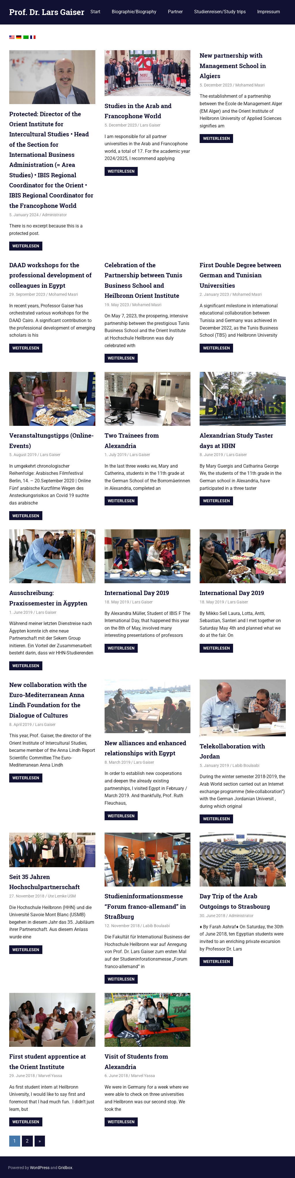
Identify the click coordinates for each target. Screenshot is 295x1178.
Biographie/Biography (134, 11)
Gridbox (65, 1166)
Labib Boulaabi (245, 764)
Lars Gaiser (150, 125)
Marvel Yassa (50, 1074)
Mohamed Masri (249, 84)
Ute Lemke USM (62, 895)
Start (95, 11)
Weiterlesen (25, 245)
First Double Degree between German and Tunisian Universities (232, 274)
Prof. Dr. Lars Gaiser (46, 12)
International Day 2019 (138, 592)
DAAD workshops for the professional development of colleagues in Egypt (51, 274)
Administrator (54, 214)
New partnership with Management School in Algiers (234, 65)
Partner (175, 11)
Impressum (268, 11)
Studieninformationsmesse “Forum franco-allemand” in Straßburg (146, 905)
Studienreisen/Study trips (220, 11)
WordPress (40, 1166)
